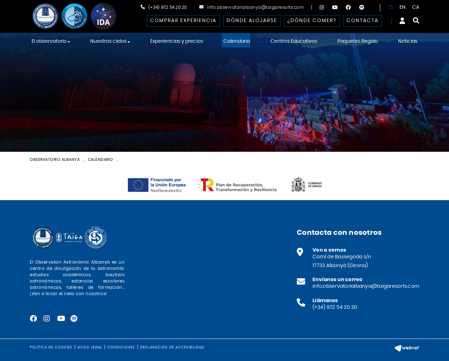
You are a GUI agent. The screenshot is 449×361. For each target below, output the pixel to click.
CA (416, 7)
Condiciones (121, 347)
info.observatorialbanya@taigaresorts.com (255, 7)
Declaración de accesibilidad (172, 347)
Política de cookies (51, 347)
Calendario (100, 160)
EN (403, 7)
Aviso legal (90, 347)
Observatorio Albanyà (55, 160)
